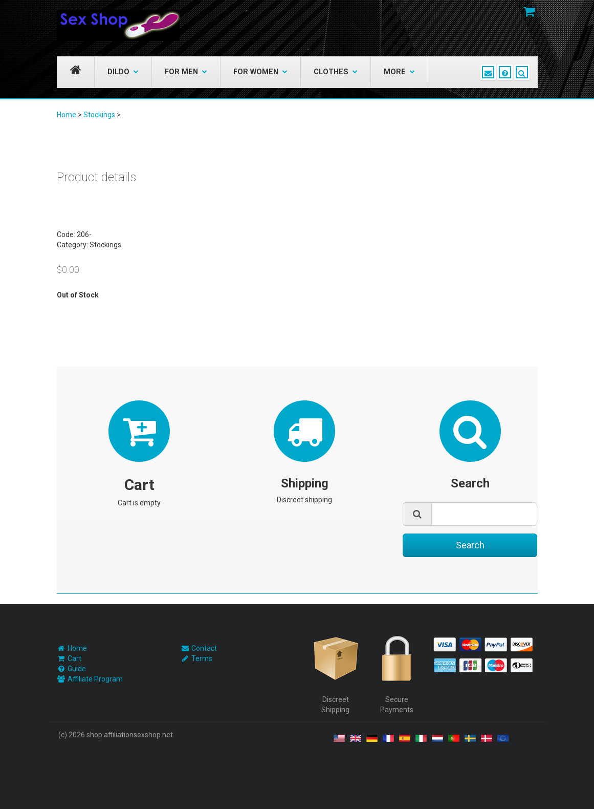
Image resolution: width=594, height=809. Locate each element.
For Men (186, 72)
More (399, 72)
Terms (201, 658)
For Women (260, 72)
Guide (77, 669)
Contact (204, 648)
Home (66, 115)
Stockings (99, 115)
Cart (74, 658)
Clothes (336, 72)
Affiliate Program (95, 679)
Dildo (123, 72)
